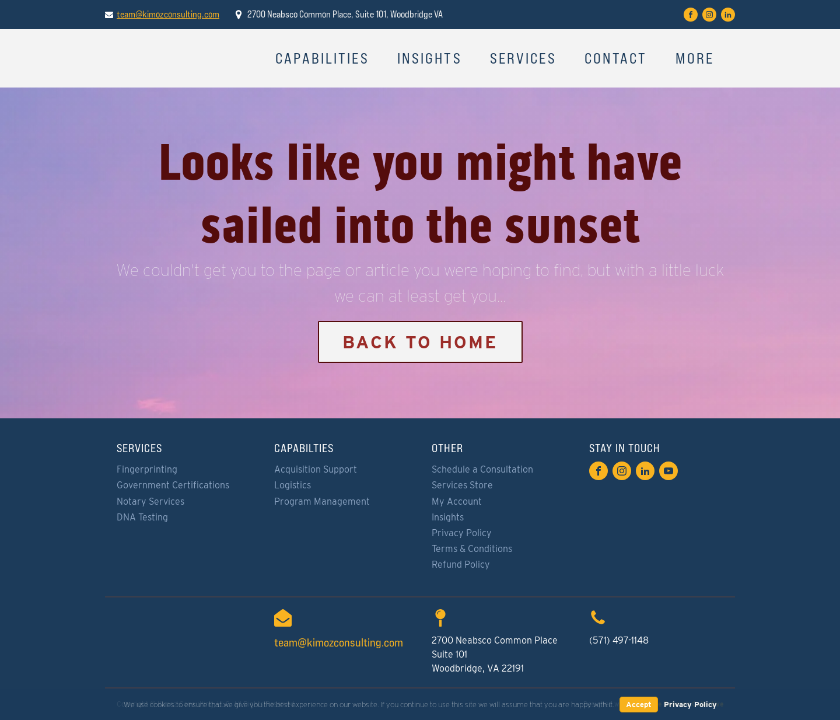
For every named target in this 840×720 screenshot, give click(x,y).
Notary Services (150, 501)
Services (523, 58)
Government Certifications (173, 485)
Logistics (292, 485)
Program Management (322, 501)
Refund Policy (461, 564)
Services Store (462, 485)
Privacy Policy (462, 533)
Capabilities (322, 58)
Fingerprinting (147, 469)
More (695, 58)
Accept (639, 704)
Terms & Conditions (472, 548)
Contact (616, 58)
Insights (429, 58)
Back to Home (420, 341)
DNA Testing (142, 517)
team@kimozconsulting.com (168, 14)
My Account (457, 501)
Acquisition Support (315, 469)
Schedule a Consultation (482, 469)
